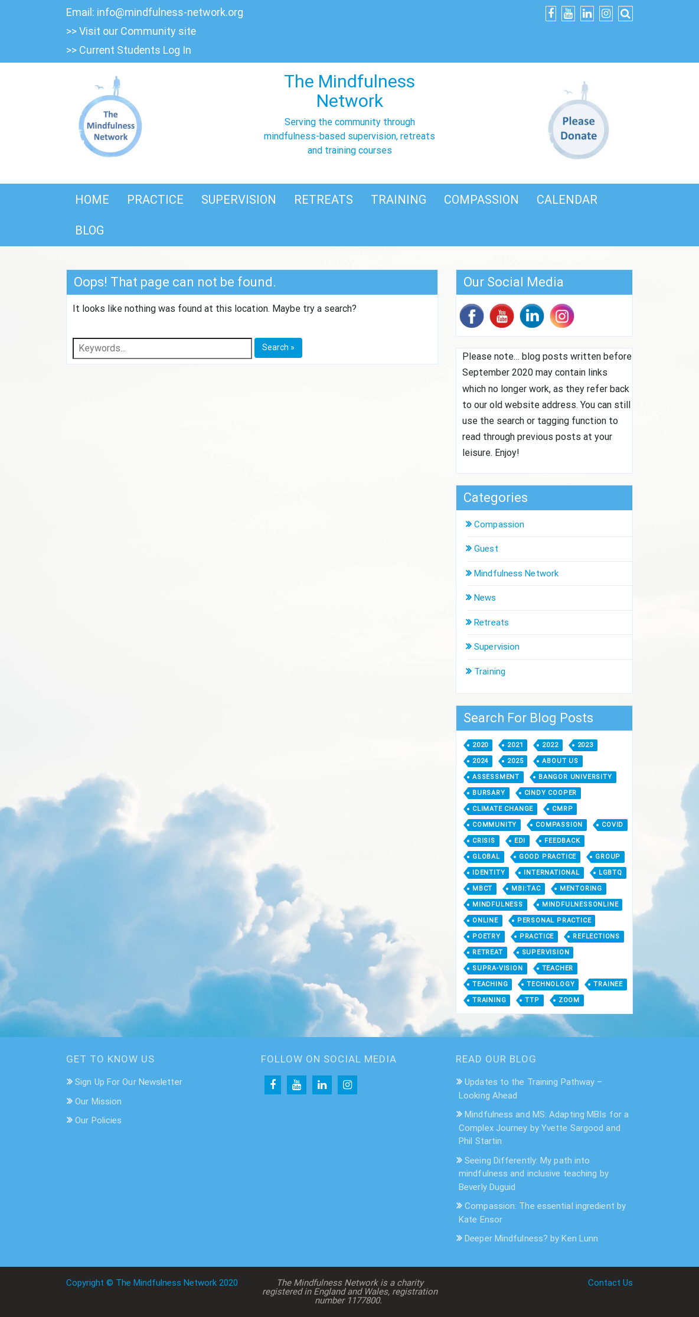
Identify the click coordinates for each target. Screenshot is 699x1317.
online (485, 920)
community (494, 825)
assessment (496, 777)
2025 (515, 761)
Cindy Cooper (550, 793)
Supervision (497, 646)
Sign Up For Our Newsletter (128, 1082)
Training (489, 671)
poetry (486, 936)
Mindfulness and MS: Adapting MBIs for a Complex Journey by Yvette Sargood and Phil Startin (544, 1127)
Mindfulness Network (516, 573)
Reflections (596, 936)
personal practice (554, 920)
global (486, 856)
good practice (547, 856)
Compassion (499, 524)
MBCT (482, 888)
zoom (569, 1000)
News (485, 597)
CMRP (562, 809)
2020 (480, 745)
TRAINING (398, 200)
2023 (585, 745)
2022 (550, 745)
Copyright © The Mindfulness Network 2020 (152, 1282)
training (489, 1000)
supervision (546, 952)
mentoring (581, 888)
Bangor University (575, 777)
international (551, 872)
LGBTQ (610, 872)
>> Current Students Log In (128, 50)
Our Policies (98, 1120)
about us (560, 761)
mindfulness (497, 904)
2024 (480, 761)
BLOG (89, 230)
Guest (486, 548)
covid (612, 825)
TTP (532, 1000)
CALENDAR (567, 200)
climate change (502, 809)
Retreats (491, 622)
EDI (519, 841)
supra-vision (497, 968)
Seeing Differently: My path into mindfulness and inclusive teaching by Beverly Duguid (534, 1173)
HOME (92, 200)
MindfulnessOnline (580, 904)
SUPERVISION (238, 200)
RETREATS (323, 200)
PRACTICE (155, 200)
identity (488, 872)
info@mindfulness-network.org (170, 12)
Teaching (490, 984)
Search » (278, 347)
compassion (559, 825)
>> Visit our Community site (131, 31)
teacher (558, 968)
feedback (562, 841)
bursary (488, 793)
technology (550, 984)
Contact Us (610, 1282)
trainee (608, 984)
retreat (487, 952)
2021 (515, 745)
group (607, 856)
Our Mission (98, 1101)
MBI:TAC (526, 888)
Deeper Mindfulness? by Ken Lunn (531, 1238)
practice (537, 936)
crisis (483, 841)
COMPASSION (481, 200)
